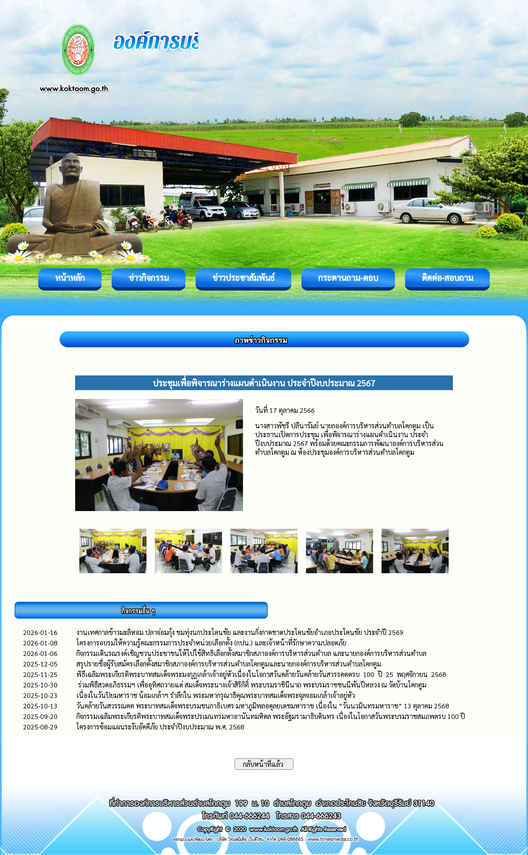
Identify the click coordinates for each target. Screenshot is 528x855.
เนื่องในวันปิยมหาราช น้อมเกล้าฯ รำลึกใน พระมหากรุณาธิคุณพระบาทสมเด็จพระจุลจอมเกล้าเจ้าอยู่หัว (215, 695)
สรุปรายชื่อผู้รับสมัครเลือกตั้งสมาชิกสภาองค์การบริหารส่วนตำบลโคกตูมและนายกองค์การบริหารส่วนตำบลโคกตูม (228, 663)
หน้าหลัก (70, 277)
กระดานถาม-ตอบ (348, 277)
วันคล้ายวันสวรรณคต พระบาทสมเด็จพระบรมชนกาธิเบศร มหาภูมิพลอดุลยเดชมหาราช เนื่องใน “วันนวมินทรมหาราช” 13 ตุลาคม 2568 (262, 705)
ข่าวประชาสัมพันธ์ (243, 277)
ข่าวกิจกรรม (148, 277)
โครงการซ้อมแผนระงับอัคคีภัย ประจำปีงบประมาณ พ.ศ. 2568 (160, 726)
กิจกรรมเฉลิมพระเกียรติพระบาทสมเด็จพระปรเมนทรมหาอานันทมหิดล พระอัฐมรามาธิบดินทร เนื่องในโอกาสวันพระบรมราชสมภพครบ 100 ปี (270, 716)
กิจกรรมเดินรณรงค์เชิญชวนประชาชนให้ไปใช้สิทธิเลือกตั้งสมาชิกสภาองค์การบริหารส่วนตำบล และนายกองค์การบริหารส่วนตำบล (251, 653)
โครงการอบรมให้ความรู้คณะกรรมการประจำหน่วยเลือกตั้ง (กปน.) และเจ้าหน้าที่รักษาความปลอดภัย (211, 642)
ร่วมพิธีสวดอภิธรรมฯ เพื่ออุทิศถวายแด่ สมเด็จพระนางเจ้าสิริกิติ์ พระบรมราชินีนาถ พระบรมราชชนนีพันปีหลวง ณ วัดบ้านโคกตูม (251, 684)
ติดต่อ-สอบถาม (447, 277)
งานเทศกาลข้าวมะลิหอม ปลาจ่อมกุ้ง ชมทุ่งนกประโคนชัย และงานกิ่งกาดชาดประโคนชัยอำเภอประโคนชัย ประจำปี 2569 (239, 632)
